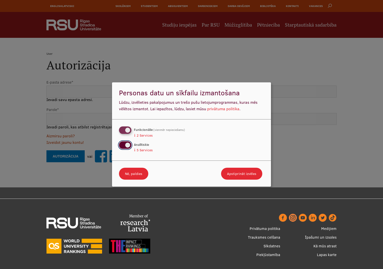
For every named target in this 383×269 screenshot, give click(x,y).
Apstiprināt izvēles (241, 173)
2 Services (143, 135)
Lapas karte (327, 254)
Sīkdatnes (272, 246)
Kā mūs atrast (325, 246)
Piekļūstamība (268, 254)
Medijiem (329, 228)
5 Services (143, 150)
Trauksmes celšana (264, 237)
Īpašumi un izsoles (321, 237)
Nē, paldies (133, 173)
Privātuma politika (265, 228)
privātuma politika (223, 108)
